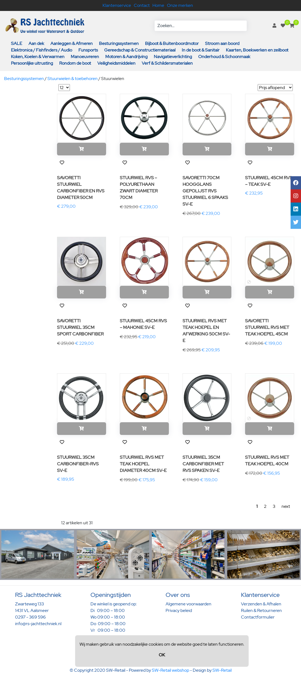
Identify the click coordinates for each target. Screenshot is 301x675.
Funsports (88, 50)
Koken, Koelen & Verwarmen (37, 56)
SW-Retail (222, 670)
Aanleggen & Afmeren (71, 43)
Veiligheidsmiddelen (116, 63)
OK (162, 655)
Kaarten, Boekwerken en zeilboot (257, 50)
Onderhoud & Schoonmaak (224, 56)
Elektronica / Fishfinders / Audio (41, 50)
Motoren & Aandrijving (126, 56)
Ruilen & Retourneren (261, 610)
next (286, 506)
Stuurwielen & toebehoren (72, 78)
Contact (142, 5)
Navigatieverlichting (173, 56)
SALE (16, 43)
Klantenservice (117, 5)
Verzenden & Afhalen (261, 604)
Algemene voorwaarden (188, 604)
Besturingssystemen (119, 43)
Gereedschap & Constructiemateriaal (139, 50)
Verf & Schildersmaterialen (167, 63)
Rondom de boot (75, 63)
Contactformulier (258, 617)
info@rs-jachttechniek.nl (38, 623)
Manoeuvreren (85, 56)
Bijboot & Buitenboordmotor (172, 43)
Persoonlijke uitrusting (32, 63)
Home (158, 5)
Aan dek (36, 43)
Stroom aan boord (222, 43)
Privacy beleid (179, 610)
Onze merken (180, 5)
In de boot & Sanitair (201, 50)
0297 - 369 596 (30, 617)
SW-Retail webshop (170, 670)
